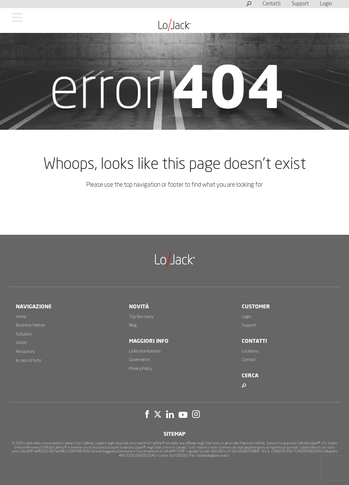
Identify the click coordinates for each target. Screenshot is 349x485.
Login (326, 4)
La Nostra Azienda (144, 351)
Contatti (271, 4)
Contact (249, 360)
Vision (21, 343)
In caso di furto (28, 360)
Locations (250, 351)
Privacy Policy (140, 368)
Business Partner (30, 325)
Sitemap (174, 434)
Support (300, 4)
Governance (139, 360)
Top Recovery (141, 317)
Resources (25, 351)
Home (21, 317)
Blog (133, 325)
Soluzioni (24, 334)
